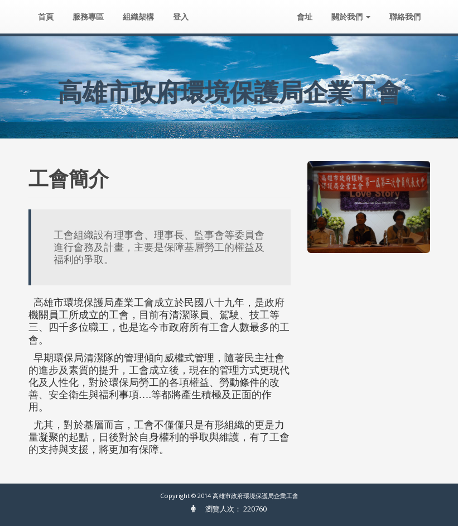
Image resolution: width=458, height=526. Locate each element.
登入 (181, 16)
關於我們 (350, 16)
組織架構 (138, 16)
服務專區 (88, 16)
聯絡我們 (405, 16)
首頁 (46, 16)
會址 (304, 16)
